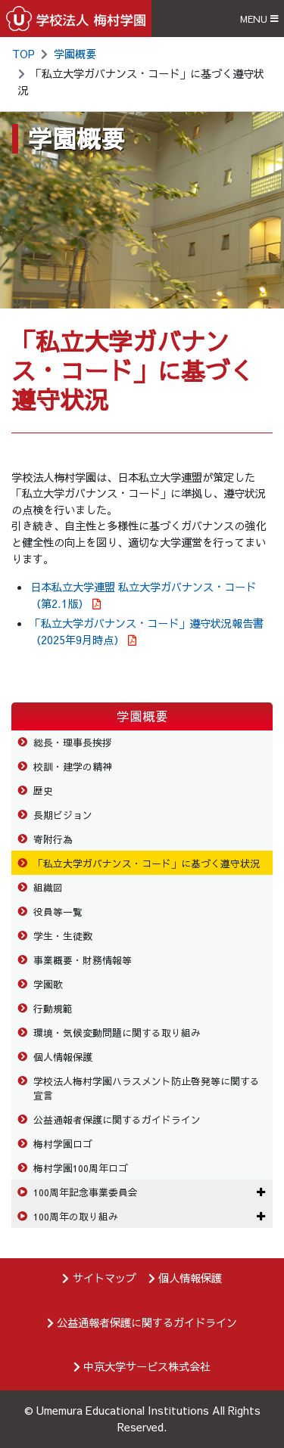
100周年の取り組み (75, 1216)
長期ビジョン (62, 814)
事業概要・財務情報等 (82, 959)
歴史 (43, 790)
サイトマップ (104, 1277)
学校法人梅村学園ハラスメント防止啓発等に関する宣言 (146, 1088)
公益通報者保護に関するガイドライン (117, 1119)
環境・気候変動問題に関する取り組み (117, 1032)
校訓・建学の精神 (72, 766)
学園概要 (75, 53)
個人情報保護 (62, 1056)
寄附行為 (53, 839)
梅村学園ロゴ (62, 1143)
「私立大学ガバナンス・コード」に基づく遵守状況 (146, 863)
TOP (23, 53)
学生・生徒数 (62, 935)
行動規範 (53, 1008)
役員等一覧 (58, 911)
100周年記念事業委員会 (85, 1192)
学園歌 (48, 984)
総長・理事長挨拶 (72, 742)
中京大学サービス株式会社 (147, 1366)
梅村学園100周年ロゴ (80, 1167)
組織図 (48, 887)
